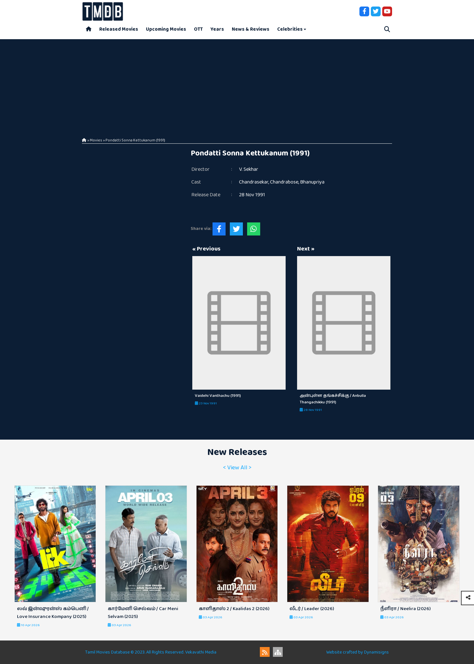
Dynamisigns (376, 652)
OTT (198, 29)
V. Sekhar (248, 169)
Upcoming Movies (166, 29)
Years (217, 29)
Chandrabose (284, 182)
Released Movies (118, 29)
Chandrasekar (253, 182)
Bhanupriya (312, 182)
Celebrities (290, 29)
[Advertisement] (237, 85)
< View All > (237, 467)
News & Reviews (250, 29)
